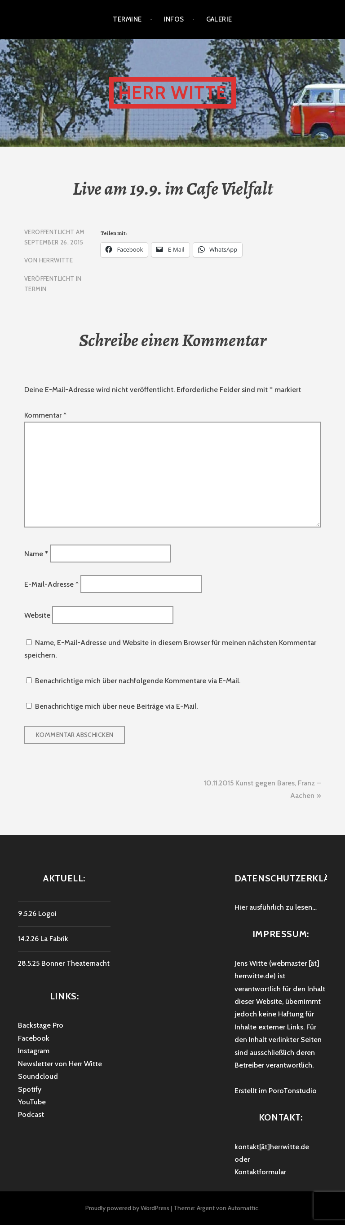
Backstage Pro (40, 1025)
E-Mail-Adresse (51, 584)
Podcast (31, 1114)
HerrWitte (56, 260)
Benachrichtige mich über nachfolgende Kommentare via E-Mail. (137, 680)
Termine (127, 19)
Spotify (29, 1089)
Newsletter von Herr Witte (60, 1063)
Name (36, 553)
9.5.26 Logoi (37, 913)
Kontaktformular (260, 1172)
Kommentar (45, 415)
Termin (35, 288)
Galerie (219, 19)
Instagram (33, 1050)
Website (37, 614)
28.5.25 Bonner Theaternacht (64, 963)
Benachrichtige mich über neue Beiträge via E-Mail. (116, 706)
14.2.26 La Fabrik (43, 938)
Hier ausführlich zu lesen (273, 907)
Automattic (243, 1208)
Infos (174, 19)
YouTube (32, 1102)
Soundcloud (38, 1076)
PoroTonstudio (293, 1090)
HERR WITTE (172, 93)
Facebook (33, 1038)
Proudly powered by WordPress (127, 1208)
